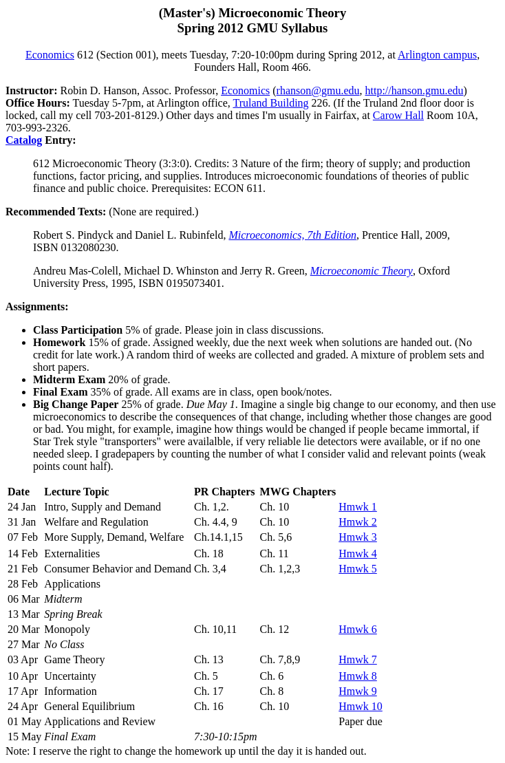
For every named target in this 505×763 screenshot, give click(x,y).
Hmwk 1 (358, 507)
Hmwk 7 (358, 659)
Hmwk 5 (358, 568)
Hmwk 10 (361, 706)
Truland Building (270, 103)
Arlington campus (437, 55)
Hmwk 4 (358, 553)
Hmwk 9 (358, 691)
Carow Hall (398, 115)
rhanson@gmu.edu (318, 90)
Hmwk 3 (358, 537)
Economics (49, 55)
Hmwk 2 (358, 522)
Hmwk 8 (358, 676)
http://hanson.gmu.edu (414, 90)
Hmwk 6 (358, 629)
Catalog (24, 140)
